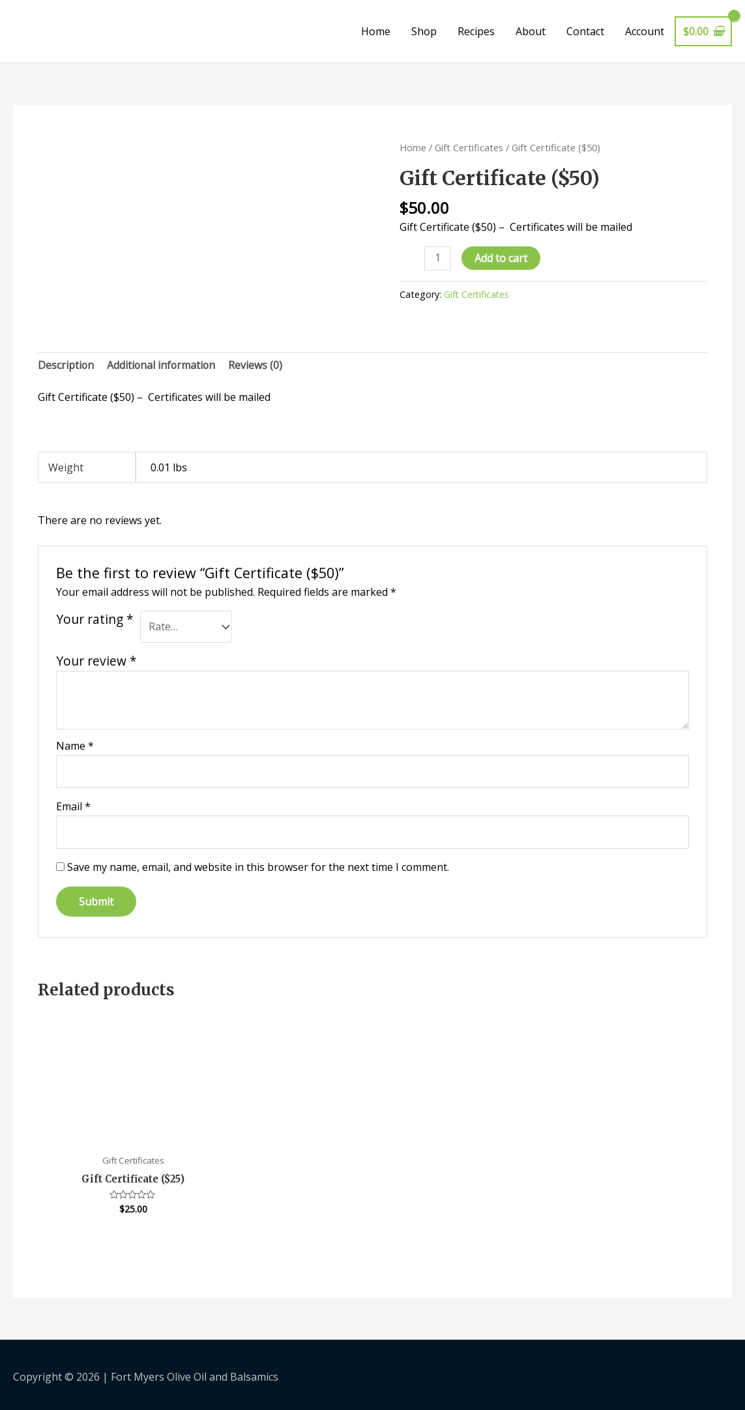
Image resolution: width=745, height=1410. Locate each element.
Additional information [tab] (163, 365)
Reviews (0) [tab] (258, 365)
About (531, 31)
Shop (424, 31)
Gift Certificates (469, 147)
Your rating (95, 619)
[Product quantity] (438, 258)
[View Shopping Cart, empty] (703, 31)
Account (644, 31)
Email (73, 807)
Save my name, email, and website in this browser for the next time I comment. (258, 868)
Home (375, 31)
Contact (585, 31)
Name (75, 746)
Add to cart (501, 258)
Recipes (476, 31)
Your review (96, 661)
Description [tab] (66, 365)
